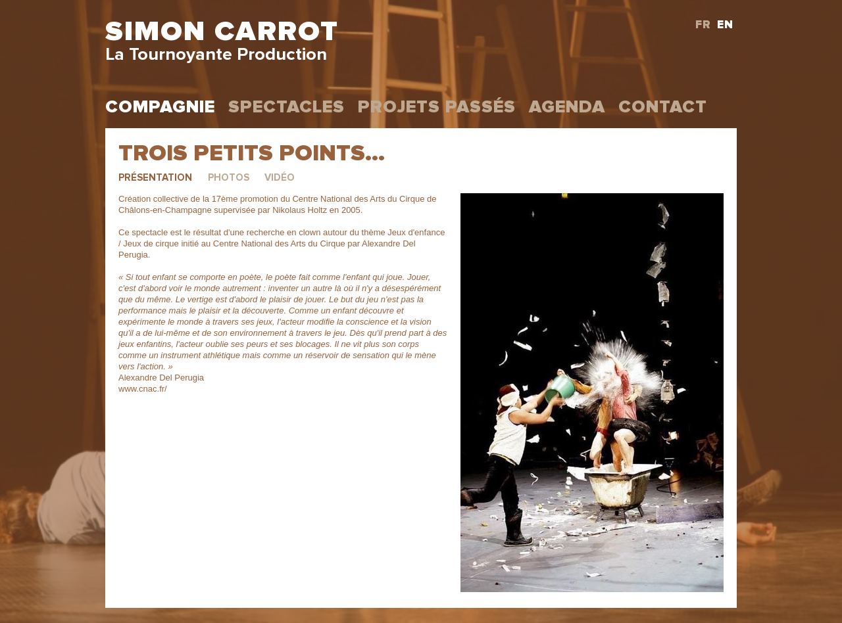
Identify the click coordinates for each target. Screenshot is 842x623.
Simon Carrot (222, 32)
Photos (228, 178)
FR (703, 25)
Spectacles (286, 107)
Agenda (567, 107)
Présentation (155, 178)
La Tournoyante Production (216, 55)
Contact (662, 107)
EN (725, 25)
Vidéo (279, 178)
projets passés (437, 107)
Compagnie (160, 107)
